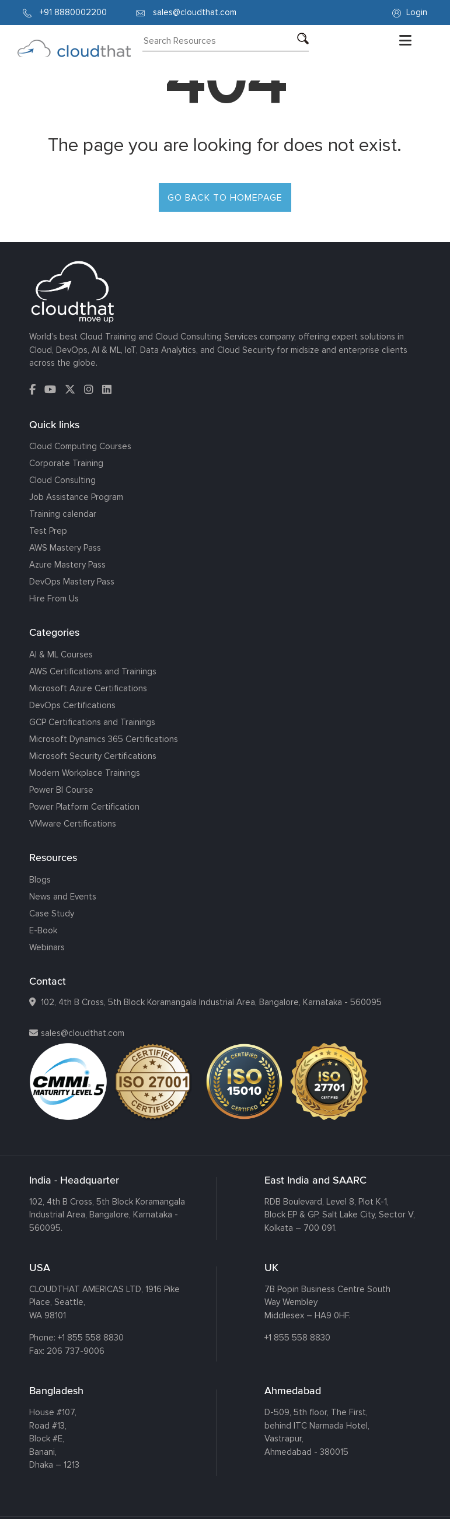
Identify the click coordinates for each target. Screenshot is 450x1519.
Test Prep (48, 531)
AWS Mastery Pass (65, 547)
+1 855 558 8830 (91, 1337)
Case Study (51, 913)
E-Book (43, 930)
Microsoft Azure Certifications (88, 688)
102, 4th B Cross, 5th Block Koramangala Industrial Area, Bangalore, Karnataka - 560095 (211, 1002)
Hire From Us (54, 598)
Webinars (47, 947)
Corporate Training (66, 463)
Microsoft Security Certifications (92, 756)
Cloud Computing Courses (80, 446)
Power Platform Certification (84, 807)
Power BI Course (61, 790)
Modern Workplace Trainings (84, 773)
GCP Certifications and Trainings (92, 722)
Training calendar (62, 514)
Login (409, 12)
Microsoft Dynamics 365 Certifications (103, 739)
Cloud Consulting (62, 480)
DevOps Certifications (72, 705)
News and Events (62, 896)
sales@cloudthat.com (82, 1033)
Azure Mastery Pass (67, 564)
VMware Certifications (72, 823)
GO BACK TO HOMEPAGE (225, 198)
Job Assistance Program (76, 497)
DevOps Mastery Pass (71, 581)
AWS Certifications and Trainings (92, 671)
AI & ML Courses (61, 654)
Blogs (40, 879)
